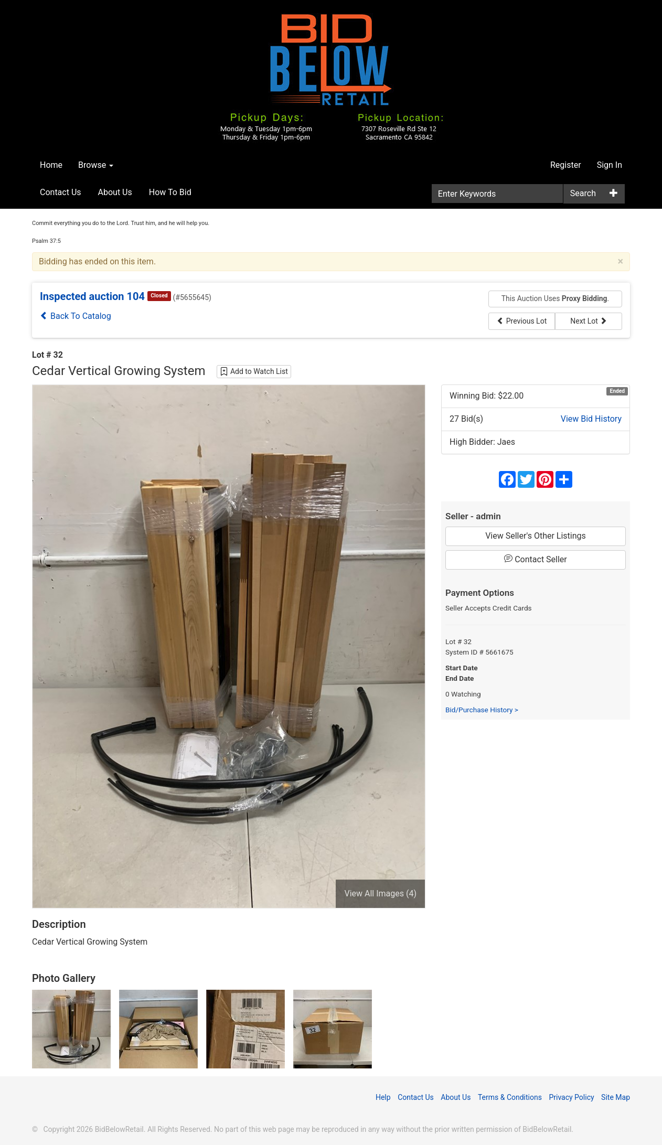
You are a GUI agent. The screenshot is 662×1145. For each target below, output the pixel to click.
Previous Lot (522, 321)
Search (583, 193)
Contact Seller (535, 559)
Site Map (615, 1097)
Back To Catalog (75, 316)
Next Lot (588, 321)
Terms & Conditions (510, 1097)
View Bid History (591, 419)
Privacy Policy (571, 1097)
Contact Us (60, 192)
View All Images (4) (380, 893)
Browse (95, 165)
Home (51, 165)
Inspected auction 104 (92, 296)
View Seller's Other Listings (535, 536)
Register (565, 165)
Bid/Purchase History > (481, 709)
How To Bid (170, 192)
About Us (115, 192)
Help (383, 1097)
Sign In (609, 165)
